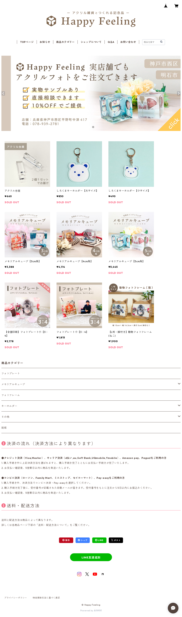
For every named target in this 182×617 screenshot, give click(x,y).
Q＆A (111, 42)
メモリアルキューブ (13, 384)
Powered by (91, 610)
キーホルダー (9, 406)
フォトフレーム (10, 395)
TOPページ (27, 42)
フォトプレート (10, 373)
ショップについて (91, 42)
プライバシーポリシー (15, 597)
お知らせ (45, 42)
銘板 (4, 427)
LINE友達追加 (91, 557)
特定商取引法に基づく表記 (46, 597)
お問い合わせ (128, 42)
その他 (5, 416)
